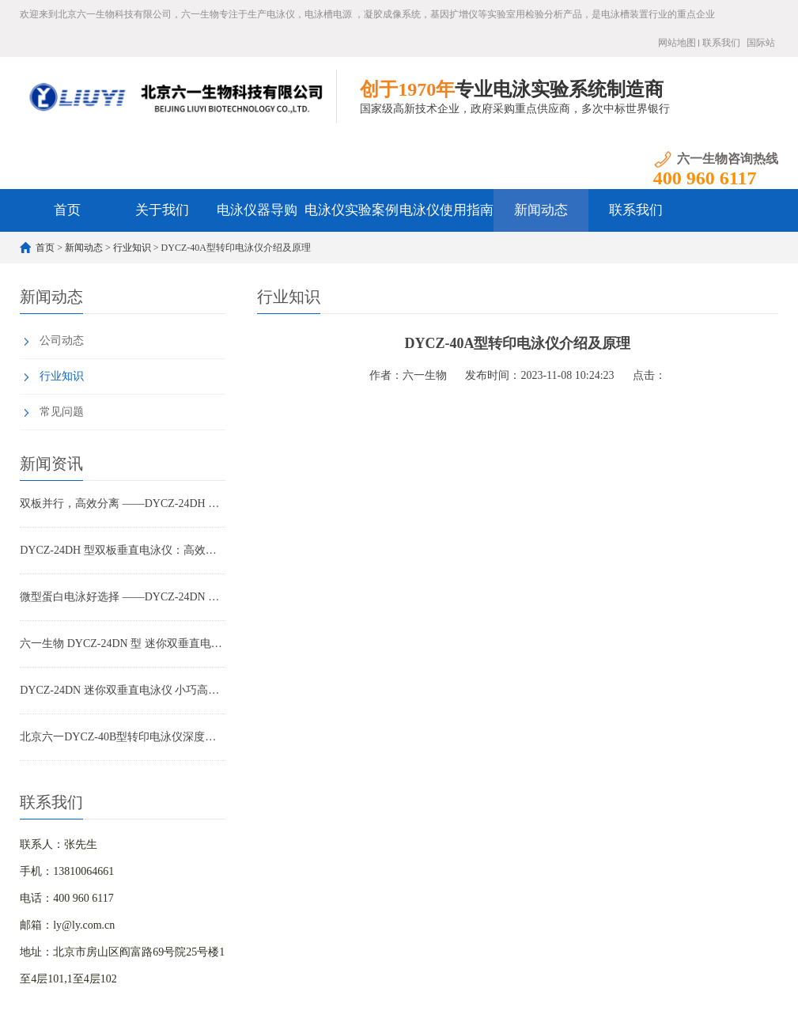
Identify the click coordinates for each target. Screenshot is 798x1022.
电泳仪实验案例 (351, 210)
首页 (67, 210)
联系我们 (721, 42)
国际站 (761, 42)
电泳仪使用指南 (446, 210)
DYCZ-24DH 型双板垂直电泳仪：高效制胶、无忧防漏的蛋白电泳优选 (122, 550)
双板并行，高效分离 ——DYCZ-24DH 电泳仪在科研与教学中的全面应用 (122, 503)
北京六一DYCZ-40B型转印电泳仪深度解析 (122, 737)
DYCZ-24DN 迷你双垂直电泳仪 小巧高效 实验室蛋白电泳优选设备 (122, 690)
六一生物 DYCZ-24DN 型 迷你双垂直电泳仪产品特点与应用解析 (122, 643)
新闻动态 (541, 210)
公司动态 (62, 340)
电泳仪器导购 (257, 210)
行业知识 (132, 247)
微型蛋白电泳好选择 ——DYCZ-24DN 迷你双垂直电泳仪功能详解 (122, 597)
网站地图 (677, 42)
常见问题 (62, 412)
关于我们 (162, 210)
